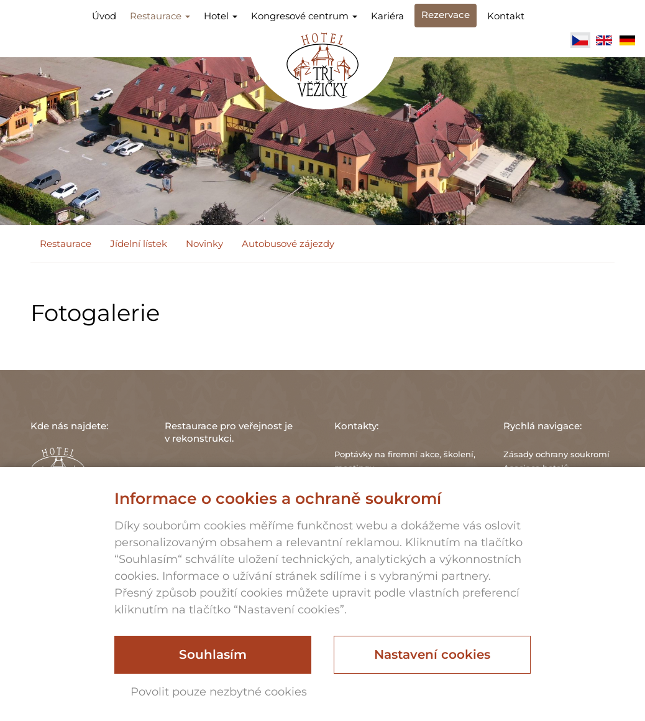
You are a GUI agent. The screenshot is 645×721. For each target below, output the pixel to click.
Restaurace (160, 16)
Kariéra (387, 16)
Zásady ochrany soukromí (556, 454)
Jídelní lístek (138, 243)
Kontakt (505, 16)
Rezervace (445, 15)
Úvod (104, 16)
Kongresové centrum (304, 16)
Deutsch (628, 40)
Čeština (580, 40)
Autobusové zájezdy (288, 243)
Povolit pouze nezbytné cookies (218, 692)
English (604, 40)
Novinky (204, 243)
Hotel (220, 16)
